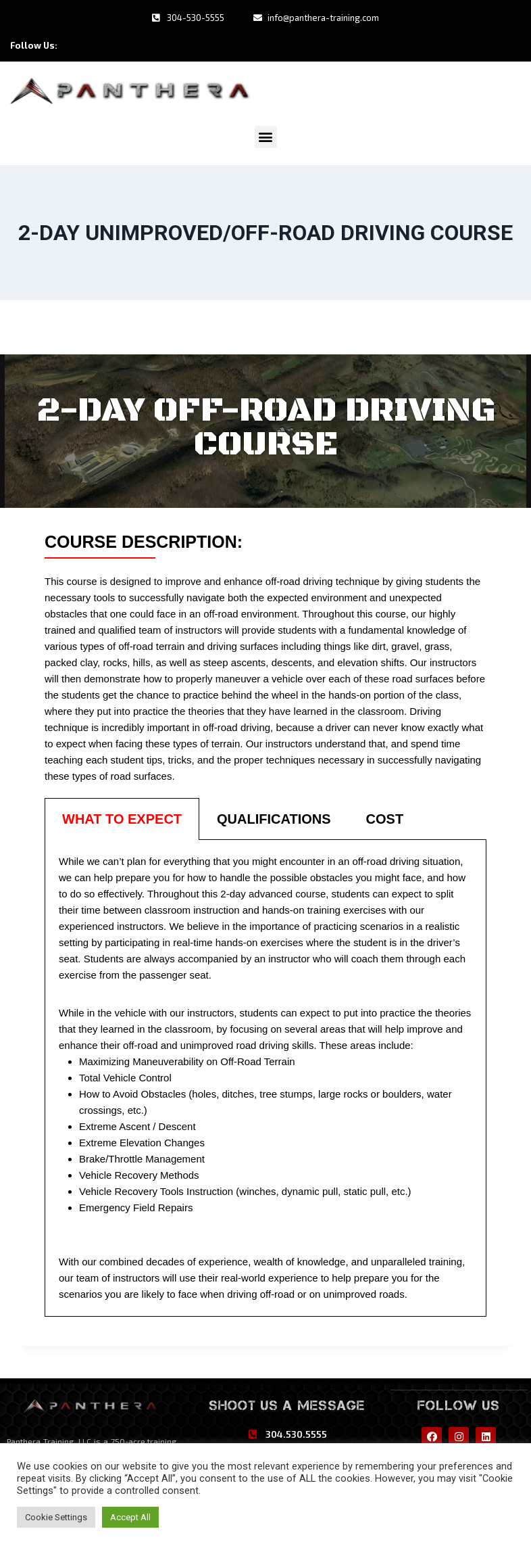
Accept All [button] (130, 1517)
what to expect (122, 817)
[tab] (122, 817)
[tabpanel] (265, 1076)
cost (385, 817)
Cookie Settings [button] (56, 1517)
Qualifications (274, 817)
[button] (266, 135)
